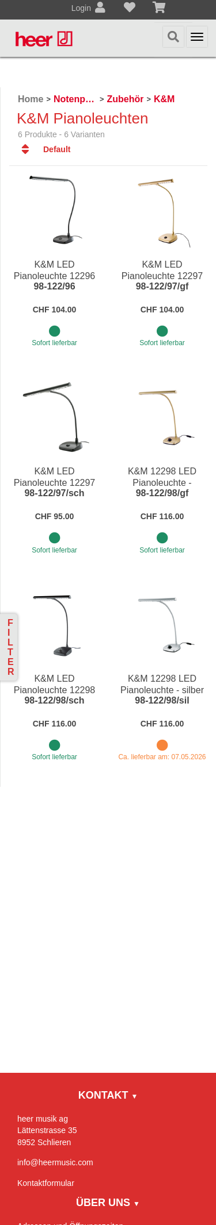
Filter (10, 647)
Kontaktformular (45, 1183)
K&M (164, 99)
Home (30, 99)
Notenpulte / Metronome (75, 99)
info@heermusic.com (55, 1162)
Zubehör (125, 99)
